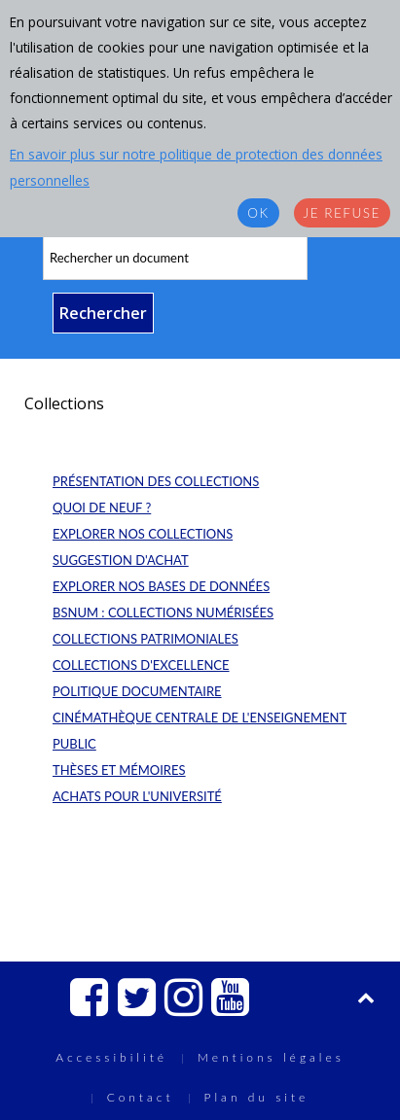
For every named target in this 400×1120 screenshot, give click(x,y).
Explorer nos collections (143, 534)
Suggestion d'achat (121, 560)
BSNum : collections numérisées (163, 612)
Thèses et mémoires (119, 770)
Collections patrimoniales (145, 639)
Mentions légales (271, 1057)
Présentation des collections (156, 481)
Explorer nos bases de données (161, 586)
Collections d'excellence (141, 665)
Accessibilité (111, 1057)
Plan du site (256, 1097)
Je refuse (342, 213)
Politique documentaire (137, 691)
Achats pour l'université (137, 796)
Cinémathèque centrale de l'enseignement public (199, 731)
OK (258, 213)
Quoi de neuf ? (102, 507)
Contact (140, 1097)
